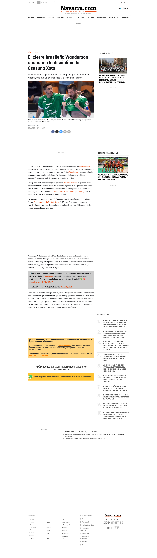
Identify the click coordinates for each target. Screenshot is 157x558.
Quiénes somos (87, 516)
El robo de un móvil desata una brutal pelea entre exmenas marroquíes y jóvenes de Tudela (115, 388)
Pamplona (41, 17)
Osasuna (60, 17)
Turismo (84, 542)
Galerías (65, 536)
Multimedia (113, 17)
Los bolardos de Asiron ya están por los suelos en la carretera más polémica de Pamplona (115, 405)
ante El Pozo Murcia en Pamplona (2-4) (69, 191)
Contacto (85, 519)
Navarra (31, 17)
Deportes (70, 17)
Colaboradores (51, 520)
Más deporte (66, 525)
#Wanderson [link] (73, 172)
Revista (91, 17)
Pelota (48, 538)
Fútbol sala (66, 522)
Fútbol (48, 533)
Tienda (84, 545)
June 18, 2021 (66, 287)
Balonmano (66, 520)
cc (120, 519)
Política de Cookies (88, 525)
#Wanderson (48, 276)
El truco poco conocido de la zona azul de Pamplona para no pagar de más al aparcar (116, 397)
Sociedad (32, 530)
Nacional (81, 17)
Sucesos (32, 525)
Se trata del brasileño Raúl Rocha (46, 202)
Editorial (32, 538)
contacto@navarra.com (38, 356)
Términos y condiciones (88, 431)
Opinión (51, 17)
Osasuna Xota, (84, 166)
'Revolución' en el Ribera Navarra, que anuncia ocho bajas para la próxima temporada (113, 177)
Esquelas (125, 17)
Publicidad (85, 522)
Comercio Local (64, 346)
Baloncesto (50, 536)
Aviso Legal (85, 533)
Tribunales (33, 527)
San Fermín (101, 17)
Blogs (48, 522)
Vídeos (65, 539)
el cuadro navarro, (70, 183)
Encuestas (50, 525)
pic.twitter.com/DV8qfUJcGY (41, 282)
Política (32, 522)
